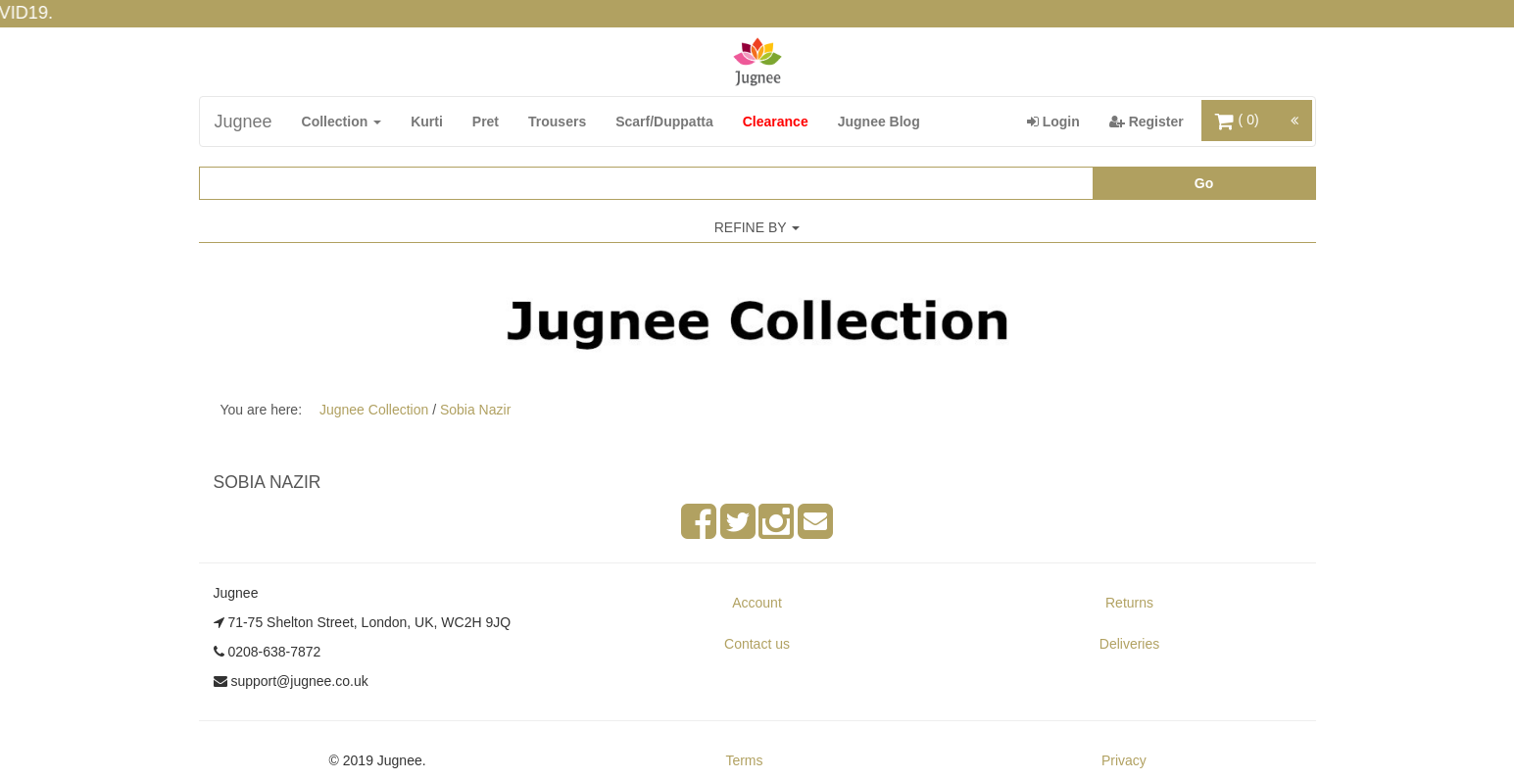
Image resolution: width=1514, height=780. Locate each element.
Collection (342, 121)
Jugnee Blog (879, 121)
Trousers (557, 121)
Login (1061, 120)
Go (1204, 183)
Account (757, 602)
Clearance (775, 121)
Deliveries (1129, 644)
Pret (485, 121)
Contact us (757, 644)
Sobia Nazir (475, 409)
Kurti (427, 121)
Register (1153, 120)
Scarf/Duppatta (664, 121)
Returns (1129, 602)
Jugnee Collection (373, 409)
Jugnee (243, 121)
